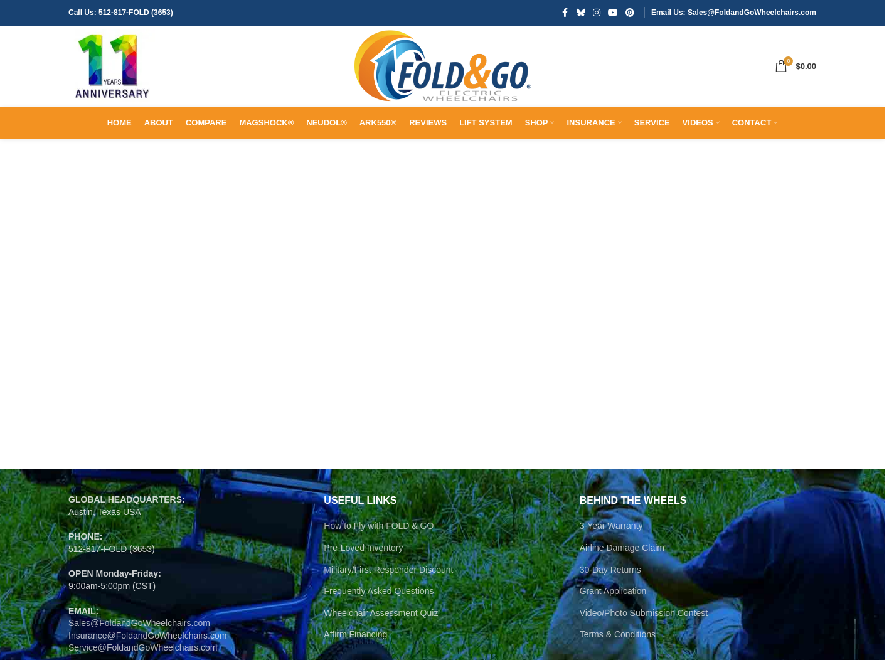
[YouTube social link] (613, 13)
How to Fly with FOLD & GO (379, 571)
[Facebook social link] (565, 13)
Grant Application (613, 636)
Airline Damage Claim (622, 593)
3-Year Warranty (611, 571)
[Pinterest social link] (630, 13)
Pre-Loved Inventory (363, 593)
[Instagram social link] (596, 13)
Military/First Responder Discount (388, 615)
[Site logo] (124, 88)
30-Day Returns (610, 615)
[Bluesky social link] (581, 13)
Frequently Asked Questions (379, 636)
